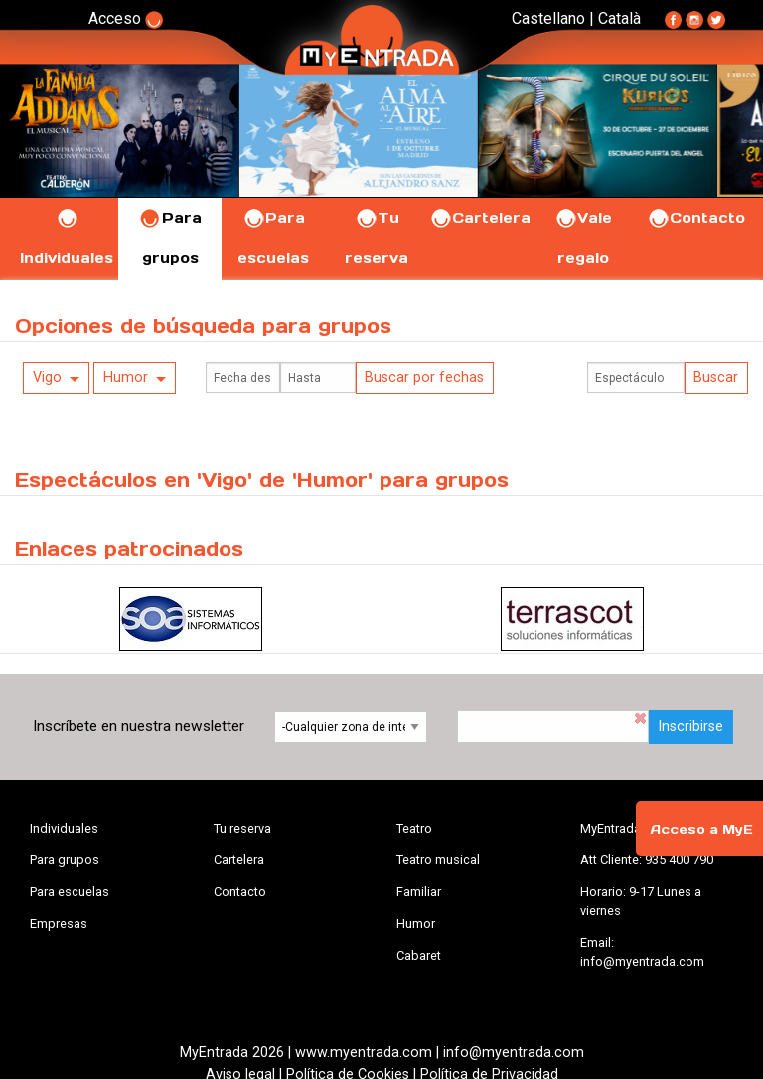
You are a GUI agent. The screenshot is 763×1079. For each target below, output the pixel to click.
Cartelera (480, 218)
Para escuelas (69, 891)
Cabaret (418, 955)
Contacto (696, 218)
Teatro (414, 828)
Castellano (548, 18)
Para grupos (64, 859)
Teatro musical (438, 859)
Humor (125, 377)
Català (619, 18)
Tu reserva (242, 828)
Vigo (47, 377)
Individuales (64, 828)
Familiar (418, 891)
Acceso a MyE (701, 829)
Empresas (58, 923)
